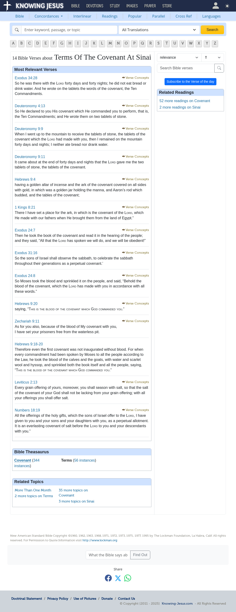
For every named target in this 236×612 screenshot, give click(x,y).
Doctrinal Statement (26, 598)
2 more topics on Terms (34, 496)
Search (212, 30)
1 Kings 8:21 (25, 207)
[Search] (69, 29)
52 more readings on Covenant (184, 101)
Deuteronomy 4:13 (30, 106)
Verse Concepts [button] (137, 77)
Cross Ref (184, 16)
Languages (211, 16)
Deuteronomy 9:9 (29, 129)
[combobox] (159, 29)
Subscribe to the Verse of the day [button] (190, 81)
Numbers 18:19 (27, 410)
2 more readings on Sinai (180, 107)
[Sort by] (179, 57)
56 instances (84, 460)
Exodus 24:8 (25, 276)
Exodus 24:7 (25, 230)
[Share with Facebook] (108, 578)
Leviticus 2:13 (26, 382)
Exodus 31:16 (26, 253)
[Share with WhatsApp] (127, 578)
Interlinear (82, 16)
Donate (107, 598)
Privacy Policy (57, 598)
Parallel (158, 16)
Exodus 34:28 (26, 78)
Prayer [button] (150, 6)
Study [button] (115, 6)
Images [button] (132, 6)
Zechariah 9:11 (27, 321)
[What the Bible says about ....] (108, 555)
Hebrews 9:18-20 (29, 344)
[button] (215, 5)
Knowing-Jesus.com (177, 603)
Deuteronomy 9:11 (30, 157)
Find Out (140, 555)
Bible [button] (75, 6)
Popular (135, 16)
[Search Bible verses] (186, 68)
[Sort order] (212, 57)
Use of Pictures (85, 598)
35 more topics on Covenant (73, 492)
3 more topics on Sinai (76, 501)
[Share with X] (118, 578)
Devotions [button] (94, 6)
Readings (110, 16)
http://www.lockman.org (100, 540)
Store (167, 6)
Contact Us (126, 598)
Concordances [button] (47, 16)
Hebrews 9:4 (25, 179)
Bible (19, 16)
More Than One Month (33, 490)
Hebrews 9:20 (26, 304)
